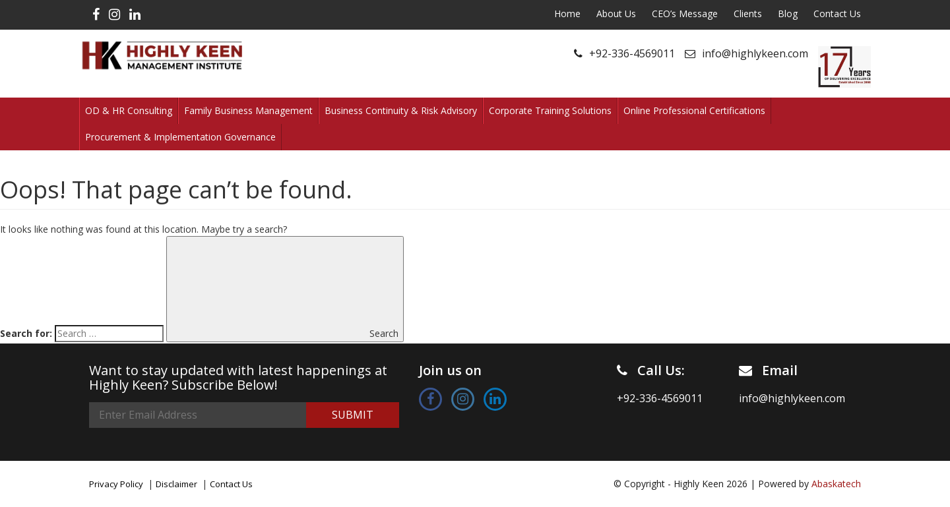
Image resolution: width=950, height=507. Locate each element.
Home (567, 13)
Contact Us (837, 13)
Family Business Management (248, 110)
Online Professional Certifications (694, 110)
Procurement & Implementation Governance (180, 137)
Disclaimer (176, 484)
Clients (748, 13)
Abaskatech (836, 483)
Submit (352, 414)
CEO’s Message (685, 13)
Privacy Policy (116, 484)
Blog (788, 13)
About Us (616, 13)
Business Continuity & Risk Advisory (401, 110)
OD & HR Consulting (128, 110)
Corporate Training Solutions (550, 110)
